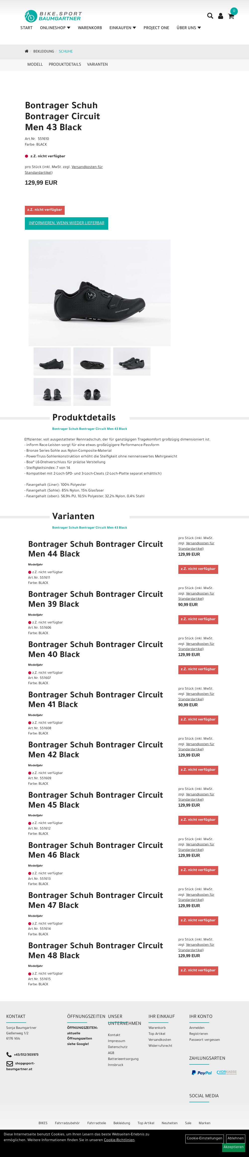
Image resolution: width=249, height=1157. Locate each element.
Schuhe (66, 52)
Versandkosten (160, 1040)
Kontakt (114, 1035)
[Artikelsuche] (210, 18)
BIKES (43, 1123)
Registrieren (198, 1034)
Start (26, 28)
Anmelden (196, 1028)
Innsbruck (115, 1065)
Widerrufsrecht (160, 1046)
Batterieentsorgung (122, 1059)
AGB (111, 1053)
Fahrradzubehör (67, 1123)
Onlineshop (55, 28)
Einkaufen (122, 28)
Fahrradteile (96, 1123)
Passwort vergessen (204, 1040)
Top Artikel (157, 1034)
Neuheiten (170, 1123)
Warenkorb (90, 28)
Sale (188, 1123)
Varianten (97, 65)
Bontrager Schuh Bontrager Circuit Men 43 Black (62, 118)
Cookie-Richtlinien (119, 1141)
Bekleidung (43, 52)
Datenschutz (117, 1047)
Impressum (116, 1041)
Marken (204, 1123)
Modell (35, 65)
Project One (156, 28)
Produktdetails (65, 65)
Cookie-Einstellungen (204, 1139)
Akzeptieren (234, 1148)
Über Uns (189, 28)
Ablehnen (236, 1139)
